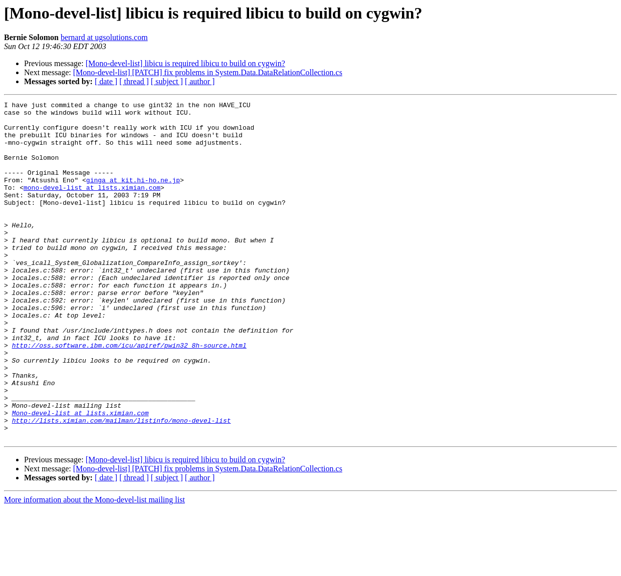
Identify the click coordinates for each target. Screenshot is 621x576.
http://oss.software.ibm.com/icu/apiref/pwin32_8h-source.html (129, 394)
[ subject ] (167, 81)
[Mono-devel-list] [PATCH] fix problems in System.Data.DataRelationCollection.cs (207, 72)
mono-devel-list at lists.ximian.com (92, 205)
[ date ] (106, 81)
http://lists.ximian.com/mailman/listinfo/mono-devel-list (121, 484)
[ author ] (200, 81)
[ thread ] (134, 81)
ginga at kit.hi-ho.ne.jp (133, 196)
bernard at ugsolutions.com (104, 37)
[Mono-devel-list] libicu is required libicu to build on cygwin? (185, 63)
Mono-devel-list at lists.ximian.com (80, 475)
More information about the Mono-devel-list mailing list (94, 567)
